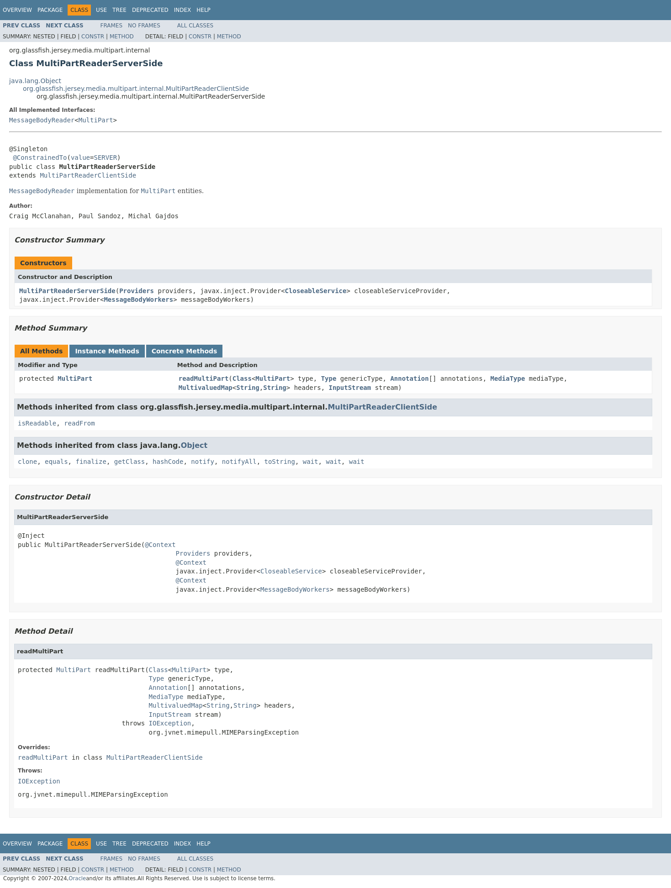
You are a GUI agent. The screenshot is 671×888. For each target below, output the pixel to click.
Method (122, 36)
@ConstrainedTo (40, 157)
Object (194, 445)
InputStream (350, 387)
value (80, 157)
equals (56, 461)
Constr (92, 36)
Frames (111, 25)
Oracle (77, 878)
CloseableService (316, 290)
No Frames (144, 25)
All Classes (195, 25)
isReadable (37, 423)
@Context (160, 544)
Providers (136, 290)
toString (279, 461)
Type (329, 378)
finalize (90, 461)
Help (203, 10)
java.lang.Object (35, 80)
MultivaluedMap (205, 387)
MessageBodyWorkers (138, 299)
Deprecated (150, 10)
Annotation (409, 378)
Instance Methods (107, 351)
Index (182, 10)
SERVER (105, 157)
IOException (170, 723)
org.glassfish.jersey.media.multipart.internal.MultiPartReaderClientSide (136, 88)
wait (310, 461)
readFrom (79, 423)
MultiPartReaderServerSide (67, 290)
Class (242, 378)
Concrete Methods (184, 351)
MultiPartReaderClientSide (88, 175)
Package (50, 10)
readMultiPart (204, 378)
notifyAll (239, 461)
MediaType (508, 378)
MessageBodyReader (41, 120)
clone (27, 461)
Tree (119, 10)
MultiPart (96, 120)
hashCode (168, 461)
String (247, 387)
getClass (129, 461)
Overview (17, 10)
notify (202, 461)
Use (101, 10)
